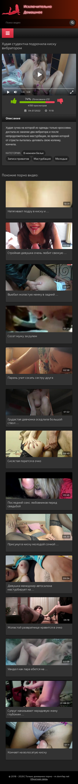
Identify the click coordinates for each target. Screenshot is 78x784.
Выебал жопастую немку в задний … (33, 294)
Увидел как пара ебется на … (27, 669)
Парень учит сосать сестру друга (30, 377)
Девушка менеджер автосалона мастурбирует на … (30, 587)
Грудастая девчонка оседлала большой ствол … (35, 421)
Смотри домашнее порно (30, 9)
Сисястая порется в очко (24, 461)
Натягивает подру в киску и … (28, 211)
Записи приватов (18, 158)
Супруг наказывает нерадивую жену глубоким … (33, 712)
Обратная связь (39, 779)
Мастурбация (42, 158)
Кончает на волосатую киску (27, 752)
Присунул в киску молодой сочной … (33, 544)
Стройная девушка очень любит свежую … (37, 252)
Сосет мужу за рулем (22, 336)
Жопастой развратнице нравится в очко (35, 627)
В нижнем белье (34, 153)
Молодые (61, 158)
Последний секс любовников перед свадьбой (32, 504)
